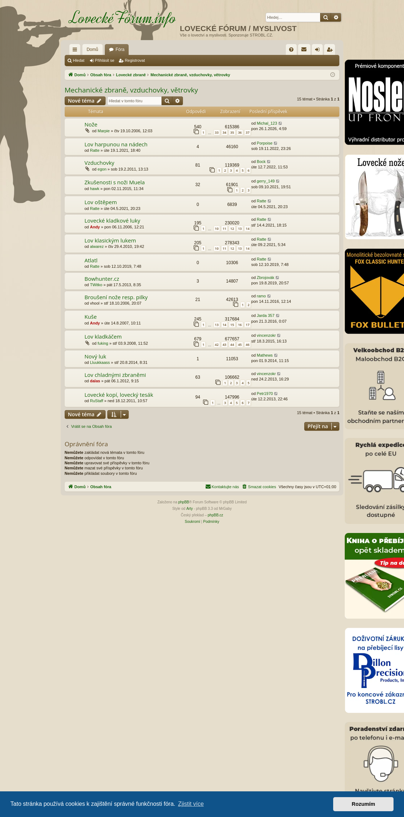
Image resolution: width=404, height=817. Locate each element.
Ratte (94, 150)
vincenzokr (266, 335)
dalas (95, 381)
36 (240, 132)
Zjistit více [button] (191, 804)
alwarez (97, 246)
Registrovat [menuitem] (331, 51)
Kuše (91, 316)
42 (217, 344)
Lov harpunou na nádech (116, 144)
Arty (189, 509)
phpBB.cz (215, 515)
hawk (94, 188)
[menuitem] (291, 49)
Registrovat (135, 60)
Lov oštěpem (101, 202)
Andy (95, 227)
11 (224, 228)
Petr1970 (265, 393)
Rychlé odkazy (76, 51)
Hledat (79, 60)
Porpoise (264, 143)
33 (217, 132)
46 (247, 344)
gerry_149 (266, 181)
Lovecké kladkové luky (112, 220)
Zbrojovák (265, 277)
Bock (261, 161)
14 (247, 228)
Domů (92, 49)
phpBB (183, 502)
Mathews (265, 355)
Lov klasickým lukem (110, 240)
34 (224, 132)
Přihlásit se (105, 60)
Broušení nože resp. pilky (116, 297)
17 (247, 324)
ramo (261, 296)
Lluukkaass (100, 362)
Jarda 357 (266, 315)
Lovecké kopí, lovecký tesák (119, 394)
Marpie (104, 131)
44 (232, 344)
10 (217, 228)
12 (232, 228)
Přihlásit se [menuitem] (319, 51)
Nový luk (95, 356)
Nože (91, 124)
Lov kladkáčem (103, 336)
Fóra (120, 49)
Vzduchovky (100, 162)
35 (232, 132)
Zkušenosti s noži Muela (115, 182)
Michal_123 (267, 123)
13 (240, 228)
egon (102, 169)
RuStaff (96, 401)
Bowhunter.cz (102, 278)
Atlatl (91, 260)
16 (240, 324)
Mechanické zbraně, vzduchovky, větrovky (131, 90)
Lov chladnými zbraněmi (115, 374)
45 (240, 344)
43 (224, 344)
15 (232, 324)
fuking (103, 343)
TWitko (96, 285)
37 (247, 132)
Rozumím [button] (363, 804)
